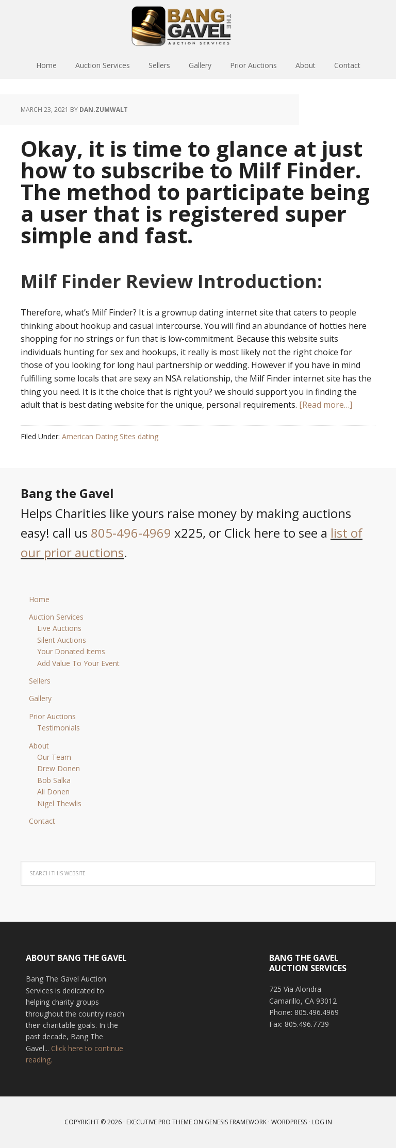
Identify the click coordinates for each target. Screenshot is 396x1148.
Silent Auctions (61, 640)
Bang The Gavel (198, 26)
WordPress (289, 1122)
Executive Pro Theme (159, 1122)
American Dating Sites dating (110, 436)
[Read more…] (325, 404)
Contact (42, 821)
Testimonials (58, 728)
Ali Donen (53, 791)
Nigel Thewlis (59, 803)
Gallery (40, 698)
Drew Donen (58, 768)
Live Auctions (59, 628)
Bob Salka (54, 780)
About (39, 746)
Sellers (40, 681)
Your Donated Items (71, 651)
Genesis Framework (236, 1122)
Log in (321, 1122)
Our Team (54, 757)
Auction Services (56, 617)
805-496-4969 (131, 532)
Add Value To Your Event (78, 663)
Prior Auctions (52, 716)
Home (39, 599)
